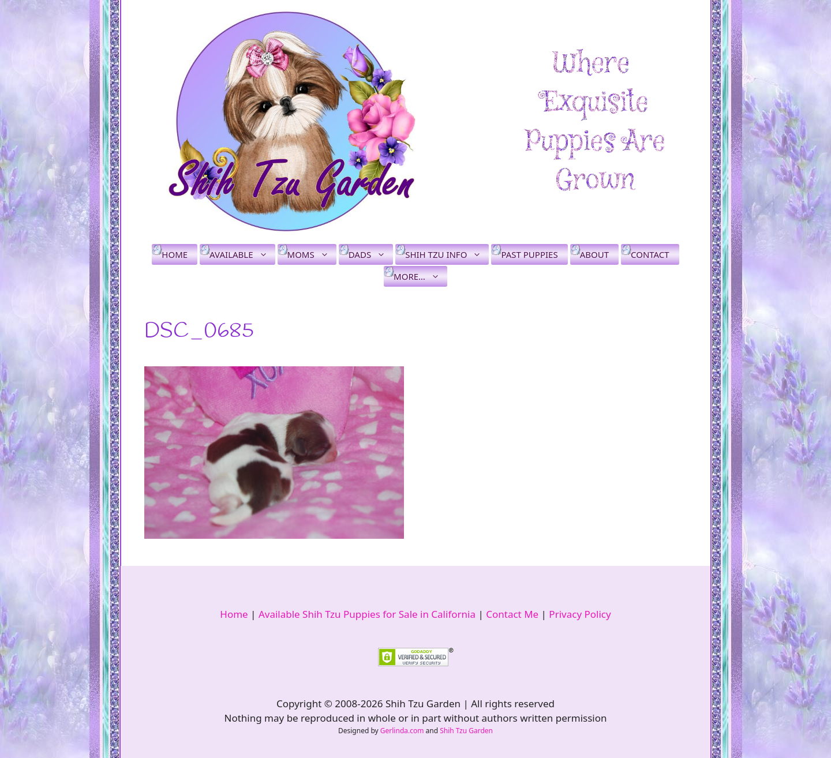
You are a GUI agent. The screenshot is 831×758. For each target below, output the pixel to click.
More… (420, 276)
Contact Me (512, 614)
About (594, 254)
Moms (311, 254)
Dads (371, 254)
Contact (650, 254)
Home (175, 254)
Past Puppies (529, 254)
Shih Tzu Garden (466, 731)
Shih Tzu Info (447, 254)
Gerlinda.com (402, 731)
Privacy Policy (580, 614)
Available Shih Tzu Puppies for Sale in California (367, 614)
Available (242, 254)
